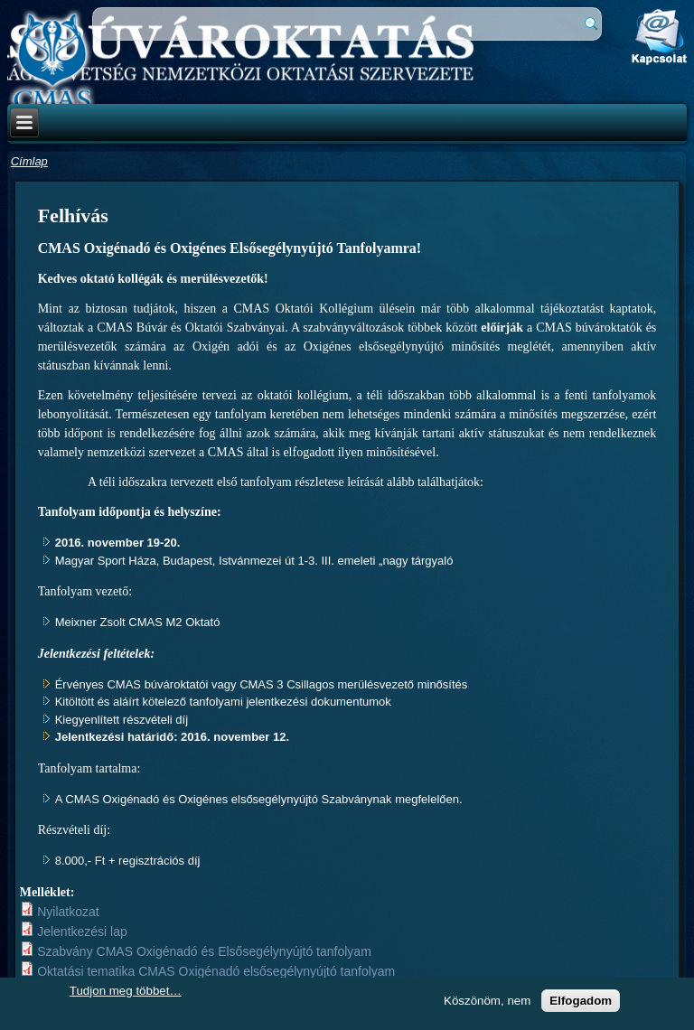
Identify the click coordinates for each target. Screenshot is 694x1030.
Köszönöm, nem (487, 1000)
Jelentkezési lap (82, 931)
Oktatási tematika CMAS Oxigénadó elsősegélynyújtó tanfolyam (216, 971)
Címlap (29, 161)
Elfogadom (580, 1000)
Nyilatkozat (67, 911)
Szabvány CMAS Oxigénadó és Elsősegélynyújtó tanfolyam (204, 951)
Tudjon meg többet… (126, 990)
